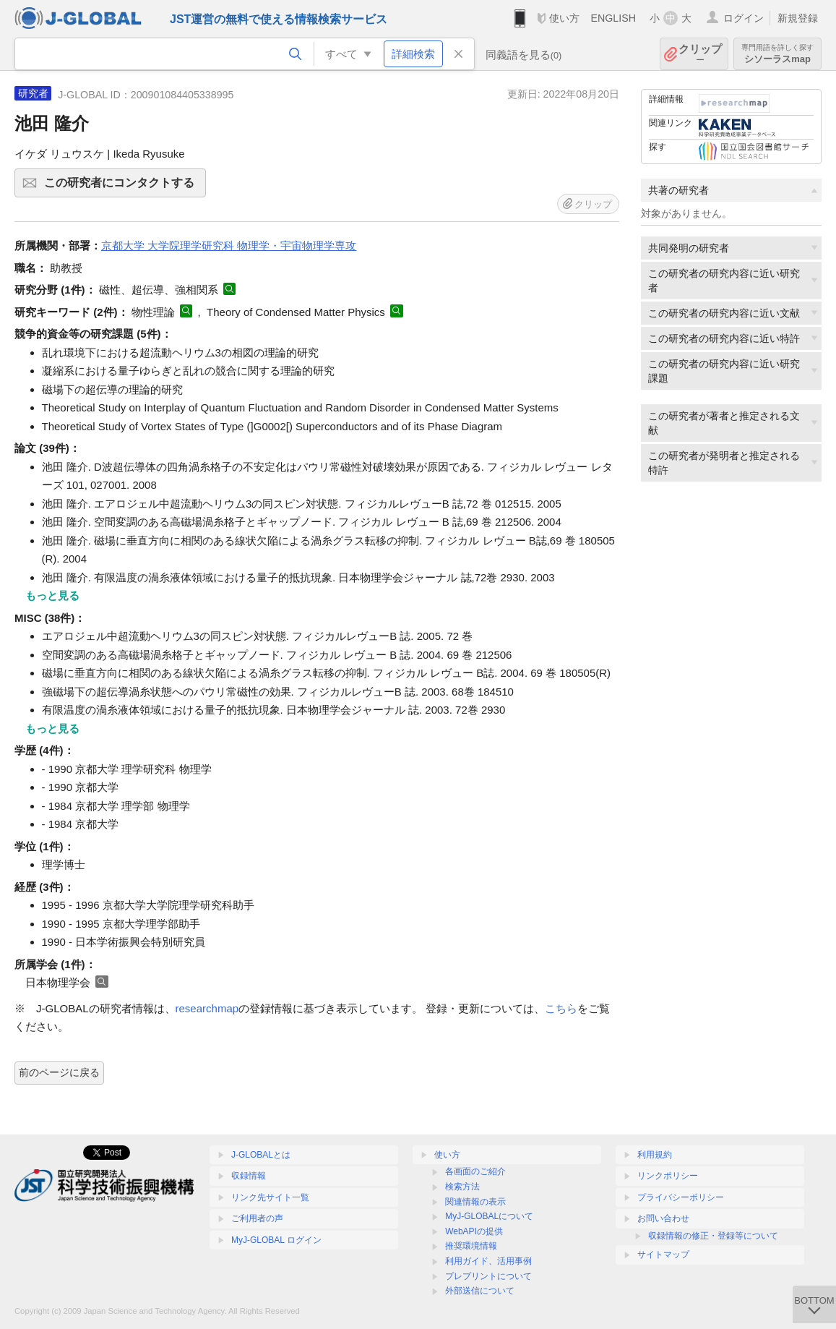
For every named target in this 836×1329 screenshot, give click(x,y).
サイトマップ (663, 1254)
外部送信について (479, 1291)
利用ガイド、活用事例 (488, 1261)
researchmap (207, 1008)
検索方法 (462, 1186)
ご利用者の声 (257, 1218)
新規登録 (797, 18)
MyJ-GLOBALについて (489, 1216)
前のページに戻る (59, 1072)
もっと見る (52, 595)
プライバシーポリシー (680, 1197)
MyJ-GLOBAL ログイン (276, 1240)
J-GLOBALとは (260, 1155)
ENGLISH (613, 18)
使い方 (564, 18)
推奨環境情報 (471, 1246)
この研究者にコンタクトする (123, 187)
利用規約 (654, 1155)
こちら (561, 1008)
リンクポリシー (667, 1176)
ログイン (743, 18)
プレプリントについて (488, 1276)
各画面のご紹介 (475, 1171)
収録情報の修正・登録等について (713, 1236)
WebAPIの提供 (474, 1231)
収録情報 (248, 1176)
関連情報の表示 (475, 1202)
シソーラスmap (777, 53)
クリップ (700, 54)
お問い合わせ (663, 1218)
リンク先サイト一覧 (270, 1197)
